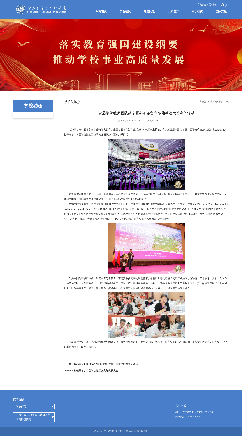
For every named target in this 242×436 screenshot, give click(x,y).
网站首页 (219, 101)
